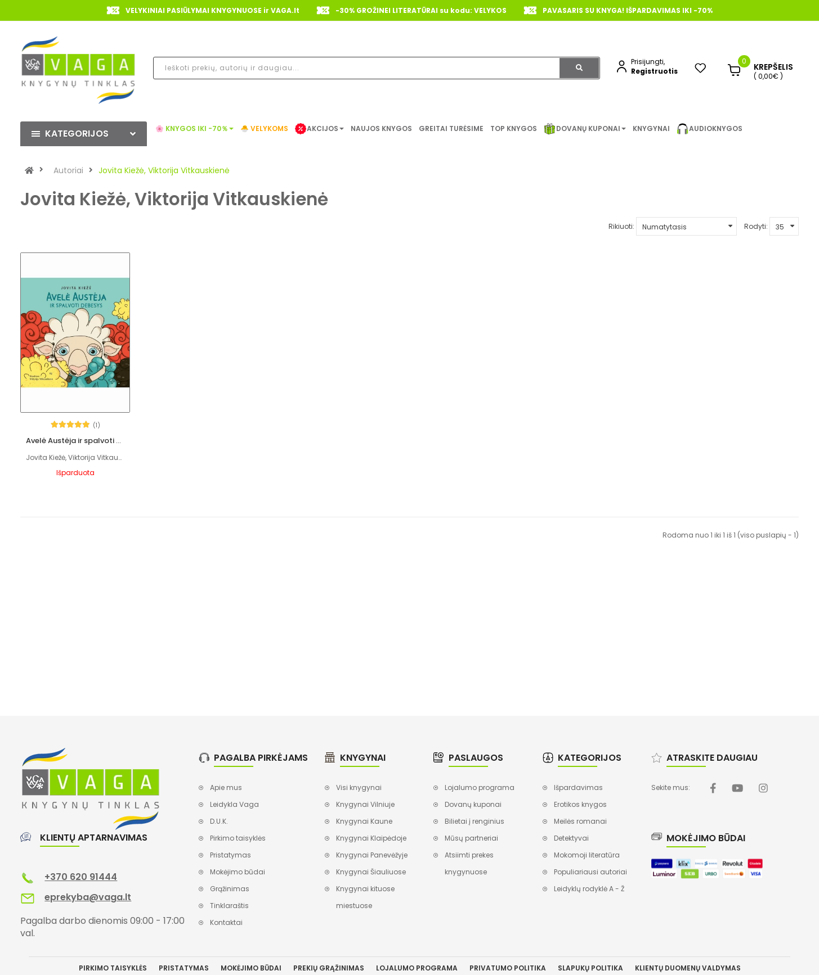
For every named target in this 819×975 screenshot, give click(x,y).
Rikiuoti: (621, 226)
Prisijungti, (648, 61)
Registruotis (654, 71)
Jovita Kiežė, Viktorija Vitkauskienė (164, 170)
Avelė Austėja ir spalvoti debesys (86, 421)
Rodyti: (756, 226)
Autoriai (68, 170)
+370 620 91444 (80, 857)
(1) (89, 406)
